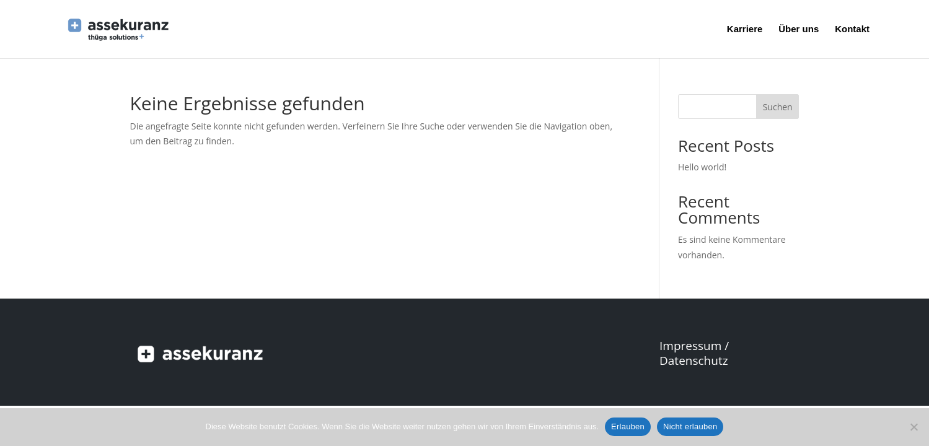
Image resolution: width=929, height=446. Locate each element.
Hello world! (702, 167)
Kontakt (852, 29)
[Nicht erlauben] (913, 427)
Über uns (798, 29)
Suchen (778, 107)
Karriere (745, 29)
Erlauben (628, 426)
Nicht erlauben (690, 426)
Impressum (690, 346)
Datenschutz (693, 360)
